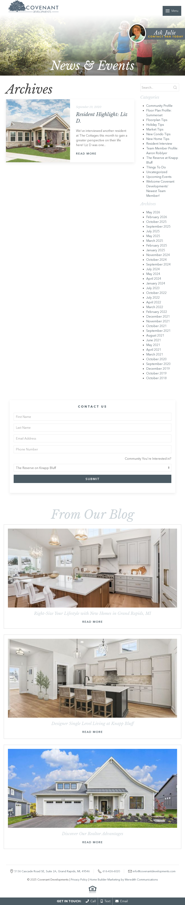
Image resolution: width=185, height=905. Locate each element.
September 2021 (158, 331)
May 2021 (153, 345)
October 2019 (156, 373)
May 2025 (153, 236)
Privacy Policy (79, 879)
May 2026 (153, 212)
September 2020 (158, 364)
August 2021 (155, 335)
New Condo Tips (158, 134)
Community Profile (159, 106)
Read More (86, 153)
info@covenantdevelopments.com (154, 871)
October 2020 (156, 359)
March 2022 (154, 307)
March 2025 (154, 241)
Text (105, 901)
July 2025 (153, 231)
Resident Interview (159, 143)
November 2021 (158, 321)
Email (121, 901)
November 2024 (158, 255)
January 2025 (155, 250)
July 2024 (153, 269)
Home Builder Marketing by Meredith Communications (124, 879)
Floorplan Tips (156, 120)
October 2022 (156, 293)
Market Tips (154, 129)
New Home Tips (157, 139)
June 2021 (153, 340)
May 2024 (153, 274)
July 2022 (153, 297)
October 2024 (156, 260)
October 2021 (156, 326)
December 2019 (158, 368)
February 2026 (156, 217)
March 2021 (154, 354)
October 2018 (156, 378)
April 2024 (153, 278)
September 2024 (158, 264)
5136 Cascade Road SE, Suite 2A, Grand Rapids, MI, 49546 (52, 871)
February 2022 (156, 312)
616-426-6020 (111, 871)
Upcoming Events (159, 177)
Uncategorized (156, 172)
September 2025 (158, 226)
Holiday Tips (155, 125)
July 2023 (153, 288)
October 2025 (156, 222)
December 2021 (158, 316)
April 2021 (153, 350)
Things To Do (156, 167)
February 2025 (156, 245)
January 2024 (155, 283)
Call (91, 901)
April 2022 (153, 302)
